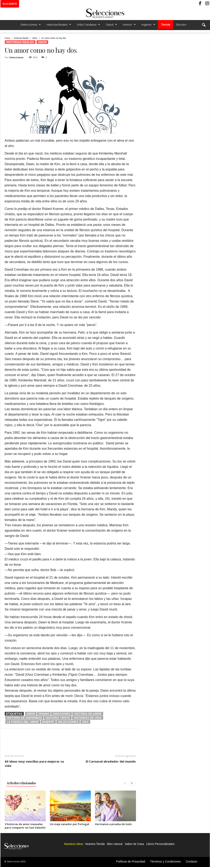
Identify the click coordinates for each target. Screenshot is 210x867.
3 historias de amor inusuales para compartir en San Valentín (25, 825)
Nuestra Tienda (95, 844)
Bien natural (114, 844)
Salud (111, 24)
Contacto (191, 861)
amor (30, 713)
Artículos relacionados (21, 783)
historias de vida (88, 717)
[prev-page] (126, 783)
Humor (129, 24)
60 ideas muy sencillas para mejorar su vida (34, 763)
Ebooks (181, 24)
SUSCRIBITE (9, 3)
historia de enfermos (24, 717)
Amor (34, 38)
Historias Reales (59, 24)
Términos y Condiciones (165, 861)
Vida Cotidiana (88, 24)
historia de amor (88, 713)
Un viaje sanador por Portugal (69, 824)
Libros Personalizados (160, 844)
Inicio (7, 38)
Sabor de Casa (134, 844)
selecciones (68, 722)
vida (85, 722)
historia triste (58, 717)
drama (44, 713)
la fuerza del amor (23, 722)
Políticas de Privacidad (130, 861)
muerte (48, 722)
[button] (203, 25)
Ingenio (148, 24)
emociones (61, 713)
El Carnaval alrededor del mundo (111, 761)
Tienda (165, 24)
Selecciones (31, 24)
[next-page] (133, 783)
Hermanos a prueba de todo (113, 824)
